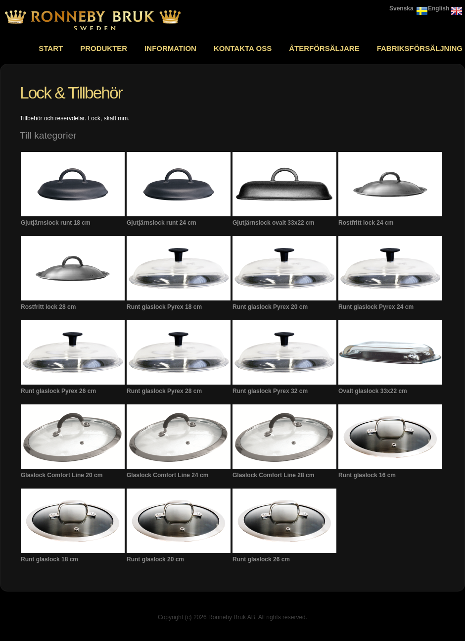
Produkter (103, 48)
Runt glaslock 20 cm (155, 559)
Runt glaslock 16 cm (367, 475)
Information (170, 48)
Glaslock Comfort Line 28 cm (273, 475)
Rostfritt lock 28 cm (48, 306)
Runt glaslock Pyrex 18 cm (164, 306)
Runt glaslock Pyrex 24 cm (376, 306)
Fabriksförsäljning (420, 48)
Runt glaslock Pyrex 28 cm (164, 391)
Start (51, 48)
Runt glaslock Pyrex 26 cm (58, 391)
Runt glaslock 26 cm (261, 559)
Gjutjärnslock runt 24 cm (161, 222)
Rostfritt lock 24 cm (365, 222)
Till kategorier (48, 135)
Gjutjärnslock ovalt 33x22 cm (273, 222)
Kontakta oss (243, 48)
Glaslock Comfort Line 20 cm (61, 475)
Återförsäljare (324, 48)
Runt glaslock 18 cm (49, 559)
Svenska (401, 8)
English (438, 8)
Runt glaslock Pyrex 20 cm (270, 306)
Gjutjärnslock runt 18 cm (56, 222)
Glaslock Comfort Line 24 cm (167, 475)
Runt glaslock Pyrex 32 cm (270, 391)
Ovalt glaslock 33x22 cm (372, 391)
